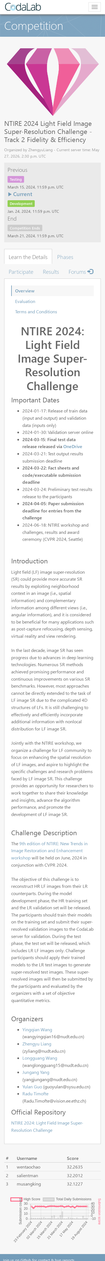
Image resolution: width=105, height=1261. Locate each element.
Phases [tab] (65, 256)
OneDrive (72, 446)
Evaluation (25, 301)
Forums (81, 271)
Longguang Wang (39, 1058)
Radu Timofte (35, 1093)
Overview (24, 291)
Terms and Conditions (36, 311)
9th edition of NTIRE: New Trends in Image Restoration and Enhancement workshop (49, 850)
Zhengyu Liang (36, 1044)
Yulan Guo (32, 1086)
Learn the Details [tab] (28, 256)
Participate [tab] (21, 271)
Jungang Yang (35, 1072)
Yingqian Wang (37, 1029)
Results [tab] (51, 271)
